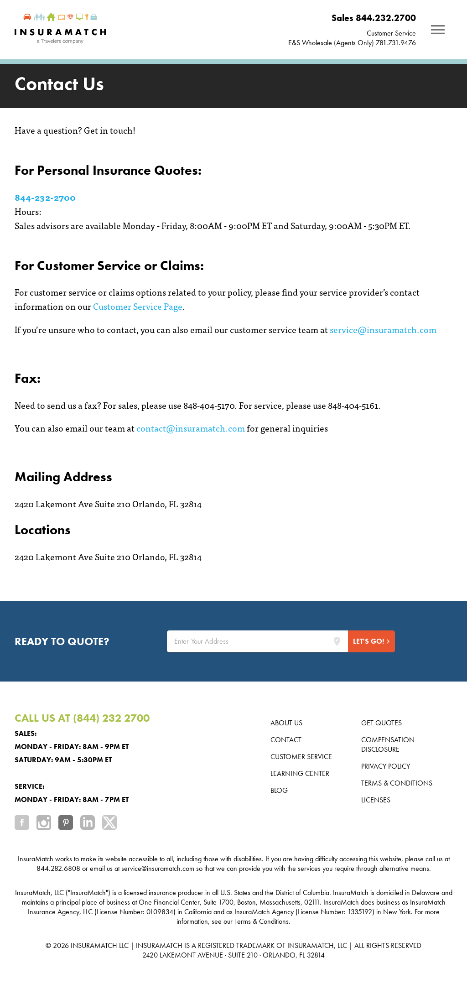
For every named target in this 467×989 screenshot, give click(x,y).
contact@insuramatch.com (190, 428)
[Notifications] (437, 29)
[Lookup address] (337, 641)
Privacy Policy (385, 766)
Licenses (375, 800)
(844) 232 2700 (111, 718)
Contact (285, 739)
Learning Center (299, 773)
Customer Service (391, 33)
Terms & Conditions (396, 783)
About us (286, 723)
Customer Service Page (137, 306)
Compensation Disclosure (388, 744)
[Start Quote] (371, 641)
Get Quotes (381, 723)
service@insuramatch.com (383, 329)
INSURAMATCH (94, 945)
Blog (279, 790)
